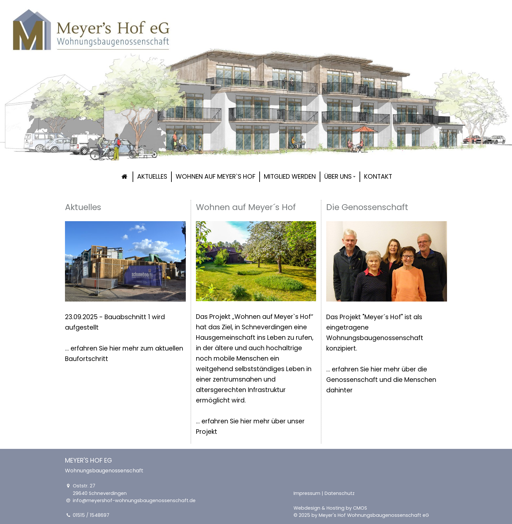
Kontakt (378, 176)
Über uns (340, 176)
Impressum (307, 493)
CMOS (360, 508)
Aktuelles (152, 176)
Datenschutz (340, 493)
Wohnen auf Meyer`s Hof (215, 176)
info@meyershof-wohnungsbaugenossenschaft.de (134, 500)
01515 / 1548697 (91, 515)
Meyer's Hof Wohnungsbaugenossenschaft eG (374, 515)
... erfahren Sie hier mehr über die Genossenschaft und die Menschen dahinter (381, 380)
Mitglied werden (290, 176)
